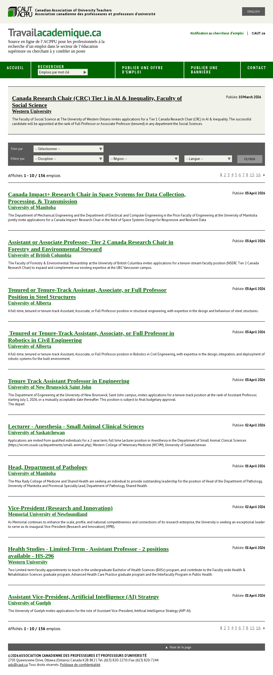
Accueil (15, 68)
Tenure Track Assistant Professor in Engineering (68, 381)
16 (258, 174)
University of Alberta (29, 303)
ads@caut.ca (18, 664)
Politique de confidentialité (80, 664)
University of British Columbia (39, 255)
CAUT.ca (258, 33)
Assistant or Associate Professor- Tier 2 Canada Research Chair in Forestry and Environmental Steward (90, 245)
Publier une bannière (204, 70)
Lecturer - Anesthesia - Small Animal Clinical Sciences (76, 426)
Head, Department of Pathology (47, 467)
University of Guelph (29, 603)
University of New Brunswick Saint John (49, 387)
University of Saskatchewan (36, 432)
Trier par (17, 149)
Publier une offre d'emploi (142, 70)
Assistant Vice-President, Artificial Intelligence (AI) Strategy (83, 596)
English (253, 11)
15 (252, 174)
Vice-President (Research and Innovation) (60, 508)
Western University (31, 111)
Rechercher (51, 67)
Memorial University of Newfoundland (47, 514)
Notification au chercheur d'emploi (216, 33)
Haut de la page (180, 647)
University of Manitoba (32, 207)
